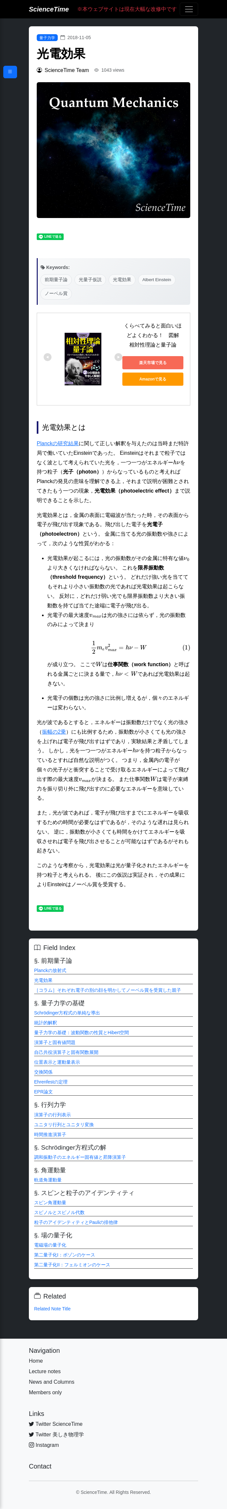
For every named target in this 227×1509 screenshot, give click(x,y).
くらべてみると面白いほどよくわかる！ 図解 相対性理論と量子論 (154, 335)
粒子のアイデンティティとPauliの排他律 (76, 1222)
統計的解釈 (45, 1022)
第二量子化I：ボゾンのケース (64, 1254)
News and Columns (51, 1382)
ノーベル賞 (56, 293)
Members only (45, 1392)
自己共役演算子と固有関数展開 (66, 1052)
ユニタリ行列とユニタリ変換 (64, 1124)
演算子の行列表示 (52, 1114)
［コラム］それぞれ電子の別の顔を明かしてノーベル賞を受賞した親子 (107, 990)
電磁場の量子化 (50, 1245)
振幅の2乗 (54, 732)
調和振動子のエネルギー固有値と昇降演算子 (80, 1157)
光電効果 (122, 279)
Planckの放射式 (50, 970)
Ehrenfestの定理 (51, 1081)
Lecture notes (45, 1371)
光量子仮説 (90, 279)
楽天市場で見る (153, 362)
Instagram (44, 1445)
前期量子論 (56, 279)
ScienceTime (49, 9)
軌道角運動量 (48, 1179)
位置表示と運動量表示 (57, 1062)
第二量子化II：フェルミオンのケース (72, 1264)
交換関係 (43, 1072)
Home (36, 1361)
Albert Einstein (156, 279)
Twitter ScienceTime (56, 1424)
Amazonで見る (153, 379)
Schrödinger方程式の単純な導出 (67, 1012)
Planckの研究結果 (58, 443)
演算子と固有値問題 (54, 1042)
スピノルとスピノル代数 (59, 1212)
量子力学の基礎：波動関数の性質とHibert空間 (81, 1032)
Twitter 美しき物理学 (56, 1434)
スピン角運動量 (50, 1202)
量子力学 (47, 38)
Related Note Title (52, 1308)
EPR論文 (43, 1091)
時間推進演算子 (50, 1134)
